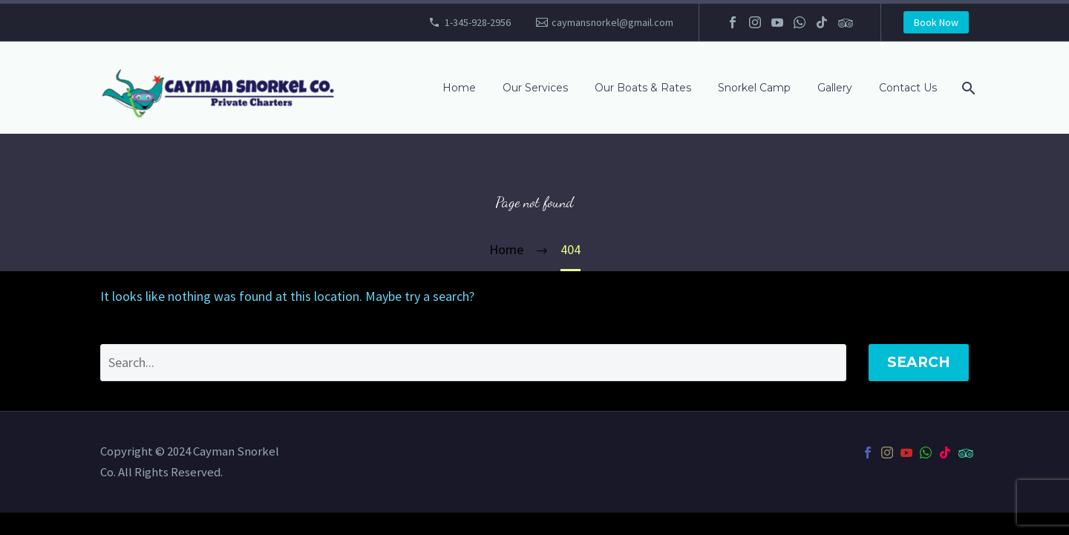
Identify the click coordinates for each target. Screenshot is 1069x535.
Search (918, 362)
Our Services (535, 87)
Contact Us (908, 87)
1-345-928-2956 (478, 22)
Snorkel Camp (754, 87)
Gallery (834, 87)
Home (459, 87)
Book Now (936, 22)
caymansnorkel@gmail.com (612, 22)
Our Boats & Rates (643, 87)
